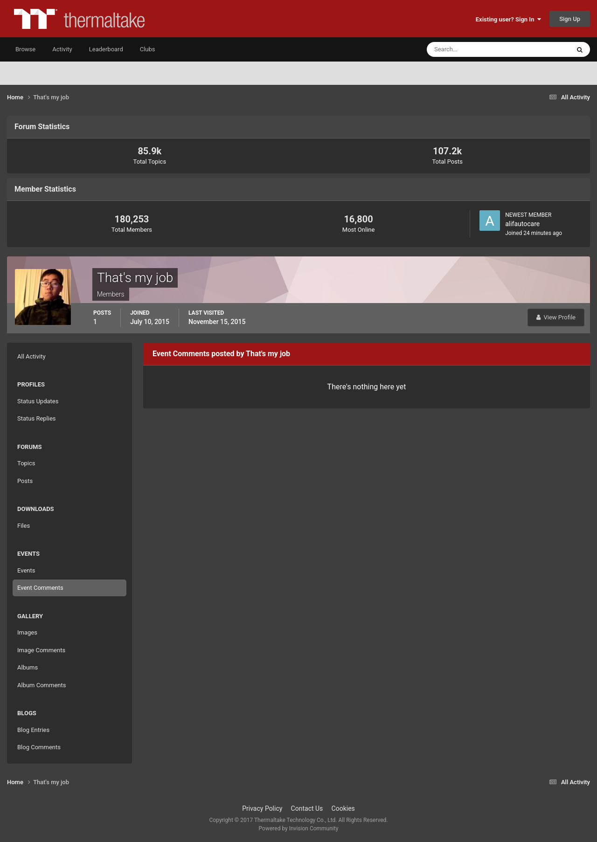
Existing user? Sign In (508, 19)
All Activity (31, 356)
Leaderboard (106, 49)
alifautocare (522, 224)
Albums (27, 667)
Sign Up (569, 18)
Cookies (343, 808)
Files (23, 525)
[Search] (470, 49)
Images (27, 632)
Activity (62, 49)
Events (26, 570)
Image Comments (41, 650)
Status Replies (36, 418)
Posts (25, 480)
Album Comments (41, 685)
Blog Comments (39, 747)
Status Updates (37, 401)
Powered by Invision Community (299, 828)
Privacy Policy (262, 808)
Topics (26, 463)
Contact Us (307, 808)
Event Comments (40, 587)
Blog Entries (33, 729)
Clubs (147, 49)
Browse (25, 49)
